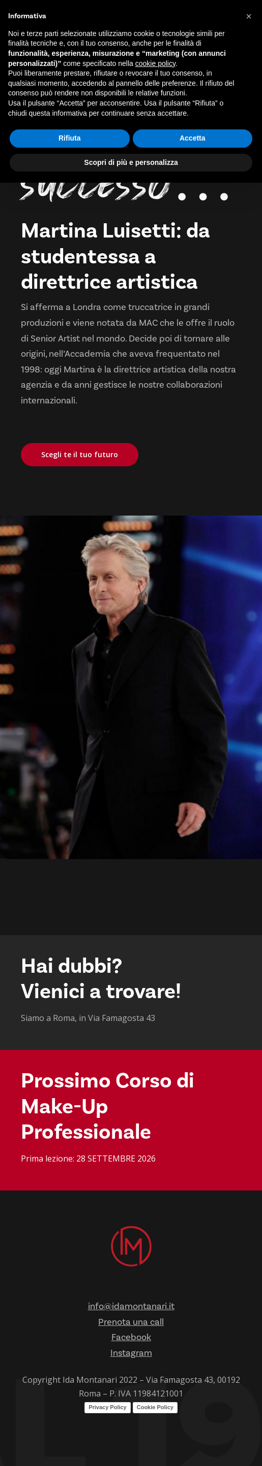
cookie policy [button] (155, 63)
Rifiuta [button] (70, 138)
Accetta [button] (193, 138)
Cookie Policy (155, 1407)
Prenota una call (131, 1322)
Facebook (131, 1337)
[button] (249, 16)
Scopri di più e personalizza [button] (131, 162)
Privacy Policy (108, 1407)
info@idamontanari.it (131, 1306)
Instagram (131, 1353)
